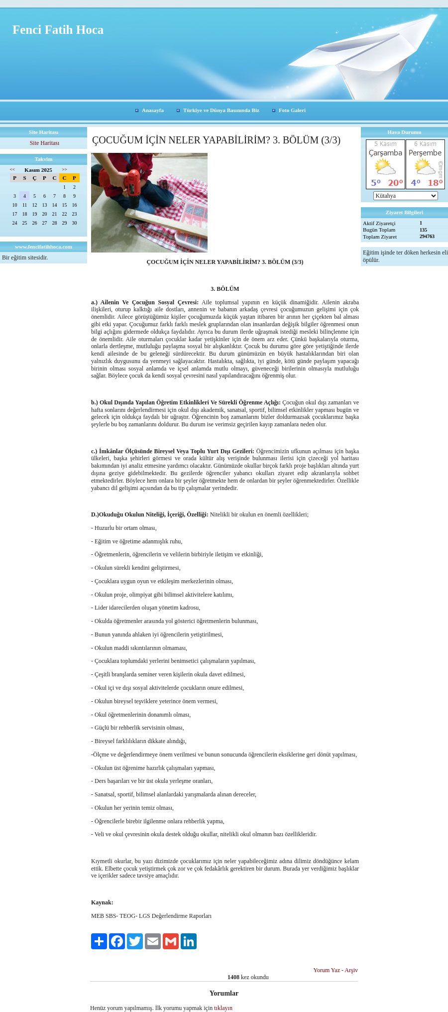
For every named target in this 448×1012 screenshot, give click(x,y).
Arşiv (351, 970)
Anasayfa (153, 110)
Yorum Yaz (327, 970)
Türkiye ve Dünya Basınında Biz (221, 110)
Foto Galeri (292, 110)
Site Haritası (45, 142)
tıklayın (223, 1008)
